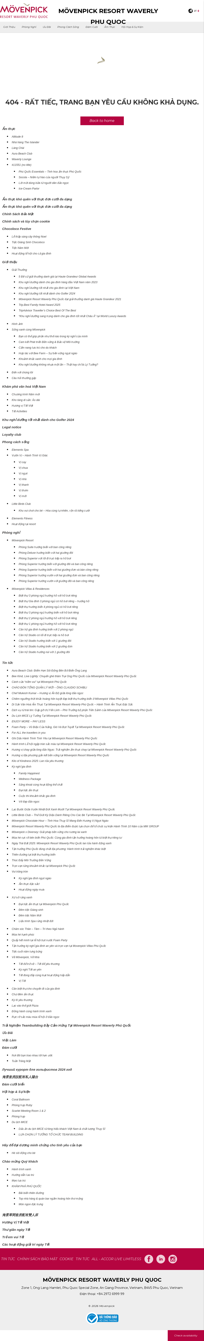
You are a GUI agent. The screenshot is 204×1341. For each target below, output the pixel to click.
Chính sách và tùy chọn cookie (26, 221)
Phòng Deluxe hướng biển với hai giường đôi (46, 552)
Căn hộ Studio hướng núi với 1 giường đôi (44, 652)
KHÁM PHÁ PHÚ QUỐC (26, 1186)
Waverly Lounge (21, 159)
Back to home (102, 121)
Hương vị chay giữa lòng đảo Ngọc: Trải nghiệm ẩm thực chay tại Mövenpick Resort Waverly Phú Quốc (74, 749)
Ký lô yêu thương (22, 1000)
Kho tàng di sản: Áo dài (26, 400)
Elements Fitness (22, 518)
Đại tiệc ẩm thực (28, 790)
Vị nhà (23, 479)
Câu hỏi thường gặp (24, 378)
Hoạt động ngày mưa (31, 889)
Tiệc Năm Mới (20, 247)
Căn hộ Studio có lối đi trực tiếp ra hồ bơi (44, 635)
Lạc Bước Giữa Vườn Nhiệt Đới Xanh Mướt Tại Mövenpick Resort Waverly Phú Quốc (63, 809)
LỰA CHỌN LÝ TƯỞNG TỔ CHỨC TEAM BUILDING (51, 1134)
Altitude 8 (17, 136)
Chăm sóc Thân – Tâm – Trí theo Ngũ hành (38, 929)
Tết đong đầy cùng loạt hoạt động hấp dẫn (44, 975)
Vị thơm (23, 490)
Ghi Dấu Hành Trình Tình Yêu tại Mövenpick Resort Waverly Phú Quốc (54, 738)
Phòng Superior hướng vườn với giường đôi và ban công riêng (56, 581)
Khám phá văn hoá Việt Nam (24, 386)
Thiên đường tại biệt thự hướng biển (33, 854)
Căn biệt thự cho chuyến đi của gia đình (36, 988)
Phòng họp (18, 1116)
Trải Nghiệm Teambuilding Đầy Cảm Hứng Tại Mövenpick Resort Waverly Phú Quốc (66, 1025)
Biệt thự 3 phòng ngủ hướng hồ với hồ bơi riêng (48, 595)
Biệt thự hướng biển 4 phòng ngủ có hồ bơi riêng (48, 606)
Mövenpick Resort (22, 540)
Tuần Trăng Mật (21, 1061)
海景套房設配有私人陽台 (20, 1077)
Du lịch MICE (20, 1122)
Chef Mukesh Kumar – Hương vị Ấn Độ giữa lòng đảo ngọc (47, 693)
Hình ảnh (17, 324)
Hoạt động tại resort (24, 524)
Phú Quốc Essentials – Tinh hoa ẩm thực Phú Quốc (50, 171)
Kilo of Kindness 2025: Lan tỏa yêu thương (37, 761)
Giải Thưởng (19, 269)
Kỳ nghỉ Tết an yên (30, 969)
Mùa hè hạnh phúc (23, 934)
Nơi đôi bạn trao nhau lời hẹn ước (32, 1055)
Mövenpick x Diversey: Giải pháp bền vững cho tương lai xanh (49, 832)
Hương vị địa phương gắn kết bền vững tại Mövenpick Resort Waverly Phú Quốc (60, 755)
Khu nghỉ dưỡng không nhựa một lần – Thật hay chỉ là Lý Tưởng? (58, 364)
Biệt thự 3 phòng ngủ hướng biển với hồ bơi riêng (49, 612)
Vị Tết (22, 980)
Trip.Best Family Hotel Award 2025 (39, 304)
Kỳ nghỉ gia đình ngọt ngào (35, 878)
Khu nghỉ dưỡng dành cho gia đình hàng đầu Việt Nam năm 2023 (58, 282)
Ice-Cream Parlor (29, 188)
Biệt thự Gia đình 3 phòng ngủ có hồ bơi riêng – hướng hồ (54, 601)
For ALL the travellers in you (29, 732)
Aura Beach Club (22, 153)
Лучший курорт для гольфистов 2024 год (37, 1069)
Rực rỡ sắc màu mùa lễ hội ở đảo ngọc (35, 1017)
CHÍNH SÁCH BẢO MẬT (37, 1259)
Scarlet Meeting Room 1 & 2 (29, 1110)
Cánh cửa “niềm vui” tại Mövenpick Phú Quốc (39, 681)
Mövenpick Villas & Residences (30, 588)
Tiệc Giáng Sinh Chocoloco (28, 242)
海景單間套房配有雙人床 (20, 1215)
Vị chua (23, 467)
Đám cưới (92, 26)
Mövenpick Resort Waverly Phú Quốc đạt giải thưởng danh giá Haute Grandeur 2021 (70, 299)
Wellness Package (30, 779)
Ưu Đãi (47, 26)
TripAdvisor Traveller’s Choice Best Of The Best (47, 310)
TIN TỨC (8, 1259)
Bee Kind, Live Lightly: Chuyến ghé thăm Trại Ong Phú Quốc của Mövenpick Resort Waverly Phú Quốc (74, 676)
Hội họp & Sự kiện (132, 26)
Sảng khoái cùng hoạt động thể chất (40, 784)
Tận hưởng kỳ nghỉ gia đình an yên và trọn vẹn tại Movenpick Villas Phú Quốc (59, 945)
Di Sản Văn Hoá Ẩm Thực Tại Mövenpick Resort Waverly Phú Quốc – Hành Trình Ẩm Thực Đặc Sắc (72, 704)
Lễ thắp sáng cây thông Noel (29, 236)
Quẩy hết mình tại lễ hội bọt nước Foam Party (39, 940)
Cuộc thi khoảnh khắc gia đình (37, 796)
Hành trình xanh (21, 1169)
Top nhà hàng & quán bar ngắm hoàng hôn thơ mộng (51, 1198)
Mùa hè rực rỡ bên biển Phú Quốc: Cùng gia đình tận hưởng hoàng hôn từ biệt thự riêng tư (67, 837)
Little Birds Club (21, 503)
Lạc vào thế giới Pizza (25, 1005)
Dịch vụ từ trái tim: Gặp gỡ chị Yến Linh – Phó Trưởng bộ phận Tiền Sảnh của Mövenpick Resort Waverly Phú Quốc (82, 710)
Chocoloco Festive (16, 229)
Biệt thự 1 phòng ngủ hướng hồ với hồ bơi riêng (48, 623)
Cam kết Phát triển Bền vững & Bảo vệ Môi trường (49, 342)
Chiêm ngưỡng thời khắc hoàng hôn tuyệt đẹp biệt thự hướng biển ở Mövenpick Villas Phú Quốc (70, 698)
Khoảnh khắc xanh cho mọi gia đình (40, 359)
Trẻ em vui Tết (13, 1237)
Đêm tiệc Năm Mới (30, 915)
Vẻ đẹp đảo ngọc (29, 801)
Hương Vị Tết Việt (15, 1222)
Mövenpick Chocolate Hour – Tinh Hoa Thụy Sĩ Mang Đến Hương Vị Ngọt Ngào (60, 820)
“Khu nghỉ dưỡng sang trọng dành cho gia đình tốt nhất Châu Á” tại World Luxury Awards (72, 316)
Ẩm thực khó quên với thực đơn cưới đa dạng (37, 199)
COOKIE (66, 1259)
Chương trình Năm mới (26, 394)
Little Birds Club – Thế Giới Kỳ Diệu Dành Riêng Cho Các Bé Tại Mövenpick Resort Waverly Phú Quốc (74, 815)
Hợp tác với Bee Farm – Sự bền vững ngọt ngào (48, 353)
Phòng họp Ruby (22, 1105)
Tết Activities (19, 411)
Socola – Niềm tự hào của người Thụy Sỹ (44, 177)
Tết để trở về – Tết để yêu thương (39, 963)
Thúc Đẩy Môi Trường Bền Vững (31, 860)
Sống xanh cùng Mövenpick (28, 329)
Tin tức (7, 663)
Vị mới (23, 496)
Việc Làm (9, 1040)
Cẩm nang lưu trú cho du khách (38, 347)
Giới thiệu (9, 26)
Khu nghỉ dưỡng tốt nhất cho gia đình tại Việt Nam (49, 287)
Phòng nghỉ (29, 26)
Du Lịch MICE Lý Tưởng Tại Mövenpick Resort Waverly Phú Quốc (52, 715)
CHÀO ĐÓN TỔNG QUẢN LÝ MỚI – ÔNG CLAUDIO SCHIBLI (49, 687)
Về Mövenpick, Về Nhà (25, 957)
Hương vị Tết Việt (22, 405)
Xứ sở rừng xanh (22, 897)
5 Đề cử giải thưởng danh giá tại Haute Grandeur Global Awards (57, 276)
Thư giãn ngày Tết (16, 1229)
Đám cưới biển (13, 1084)
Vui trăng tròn (20, 871)
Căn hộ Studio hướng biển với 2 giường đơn (45, 646)
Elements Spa (20, 449)
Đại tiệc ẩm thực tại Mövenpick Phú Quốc (44, 904)
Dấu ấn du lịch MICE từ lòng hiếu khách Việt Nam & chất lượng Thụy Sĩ (62, 1128)
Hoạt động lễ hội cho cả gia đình (31, 253)
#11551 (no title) (21, 164)
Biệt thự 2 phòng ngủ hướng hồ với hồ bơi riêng (48, 618)
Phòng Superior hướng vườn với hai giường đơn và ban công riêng (59, 575)
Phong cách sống (68, 26)
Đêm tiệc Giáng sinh (31, 909)
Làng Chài (18, 148)
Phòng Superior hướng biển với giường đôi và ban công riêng (56, 564)
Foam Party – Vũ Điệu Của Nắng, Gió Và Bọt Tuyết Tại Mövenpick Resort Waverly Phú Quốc (68, 727)
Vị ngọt (23, 473)
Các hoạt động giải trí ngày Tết (26, 1244)
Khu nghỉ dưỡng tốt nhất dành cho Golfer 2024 (47, 293)
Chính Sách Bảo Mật (17, 214)
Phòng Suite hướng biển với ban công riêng (45, 547)
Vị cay (22, 462)
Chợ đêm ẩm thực (23, 994)
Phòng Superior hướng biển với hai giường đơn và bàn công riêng (58, 569)
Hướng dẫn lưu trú (23, 1174)
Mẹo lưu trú (19, 1180)
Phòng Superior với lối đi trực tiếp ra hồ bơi (45, 558)
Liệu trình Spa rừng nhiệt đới (36, 921)
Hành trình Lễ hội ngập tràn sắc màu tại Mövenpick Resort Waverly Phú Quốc (59, 744)
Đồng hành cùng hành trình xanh (31, 1011)
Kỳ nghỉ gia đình (21, 766)
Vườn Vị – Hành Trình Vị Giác (30, 455)
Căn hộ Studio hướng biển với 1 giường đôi (45, 640)
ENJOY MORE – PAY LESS (28, 721)
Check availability (185, 1335)
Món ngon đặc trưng (31, 1204)
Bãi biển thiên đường (31, 1193)
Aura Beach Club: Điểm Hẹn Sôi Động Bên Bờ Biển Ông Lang (49, 670)
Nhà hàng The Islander (25, 142)
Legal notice (11, 427)
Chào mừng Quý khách (20, 1161)
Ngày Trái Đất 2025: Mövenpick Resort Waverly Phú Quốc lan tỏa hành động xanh (61, 843)
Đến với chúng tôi (22, 372)
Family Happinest (29, 773)
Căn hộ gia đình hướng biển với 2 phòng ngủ (46, 629)
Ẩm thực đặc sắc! (29, 884)
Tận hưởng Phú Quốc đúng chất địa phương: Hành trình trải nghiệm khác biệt (59, 849)
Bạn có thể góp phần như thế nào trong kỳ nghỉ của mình (53, 336)
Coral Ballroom (21, 1099)
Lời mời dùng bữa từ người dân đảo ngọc (44, 182)
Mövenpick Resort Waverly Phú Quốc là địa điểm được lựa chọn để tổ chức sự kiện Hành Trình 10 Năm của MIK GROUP (85, 826)
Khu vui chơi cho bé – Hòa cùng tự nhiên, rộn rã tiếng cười (54, 510)
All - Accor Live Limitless (116, 1259)
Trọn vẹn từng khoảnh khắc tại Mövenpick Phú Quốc (43, 865)
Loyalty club (11, 434)
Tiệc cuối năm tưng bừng (27, 951)
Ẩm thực (109, 26)
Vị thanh (24, 484)
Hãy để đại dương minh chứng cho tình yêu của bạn (42, 1145)
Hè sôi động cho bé (23, 1153)
